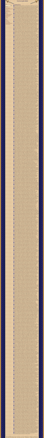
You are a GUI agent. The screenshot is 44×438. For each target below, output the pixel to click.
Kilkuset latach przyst (8, 11)
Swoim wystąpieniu (8, 22)
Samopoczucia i (7, 21)
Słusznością (7, 20)
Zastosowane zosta (8, 10)
